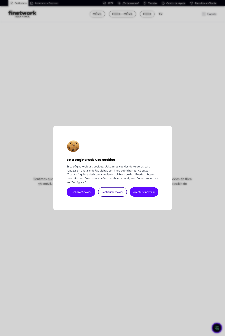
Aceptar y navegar (144, 192)
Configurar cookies (112, 192)
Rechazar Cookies (81, 192)
